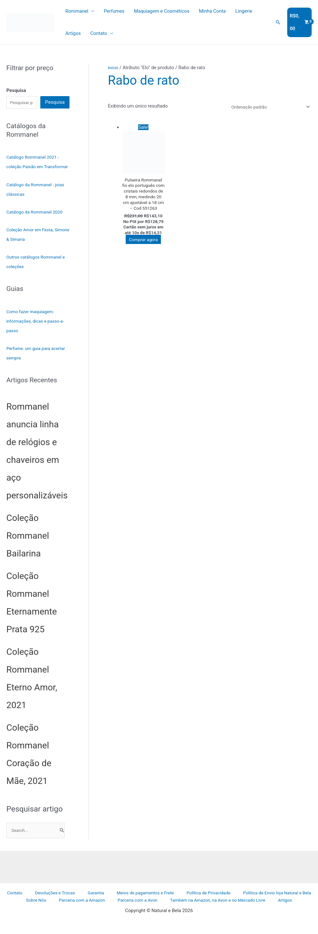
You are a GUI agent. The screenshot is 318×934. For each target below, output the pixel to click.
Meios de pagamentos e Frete (124, 904)
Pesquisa (54, 103)
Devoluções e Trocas (44, 904)
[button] (278, 22)
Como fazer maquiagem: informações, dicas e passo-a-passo (36, 331)
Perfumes (114, 11)
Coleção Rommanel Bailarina (27, 546)
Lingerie (243, 11)
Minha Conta (212, 11)
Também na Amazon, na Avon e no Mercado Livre (202, 912)
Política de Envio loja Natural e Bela (251, 904)
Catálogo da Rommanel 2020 (37, 223)
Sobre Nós (304, 904)
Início (113, 67)
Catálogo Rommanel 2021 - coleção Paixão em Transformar (35, 167)
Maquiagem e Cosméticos (161, 11)
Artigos (73, 33)
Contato (98, 33)
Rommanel (76, 11)
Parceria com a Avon (123, 912)
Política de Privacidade (185, 904)
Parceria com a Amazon (71, 912)
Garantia (80, 904)
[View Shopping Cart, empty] (299, 22)
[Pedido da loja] (265, 107)
